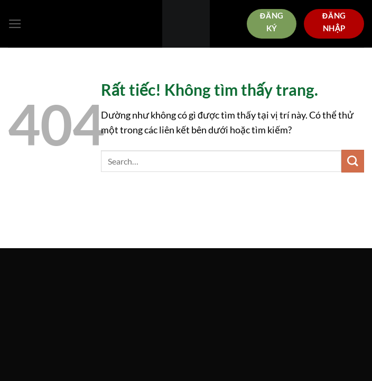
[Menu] (15, 24)
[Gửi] (352, 161)
